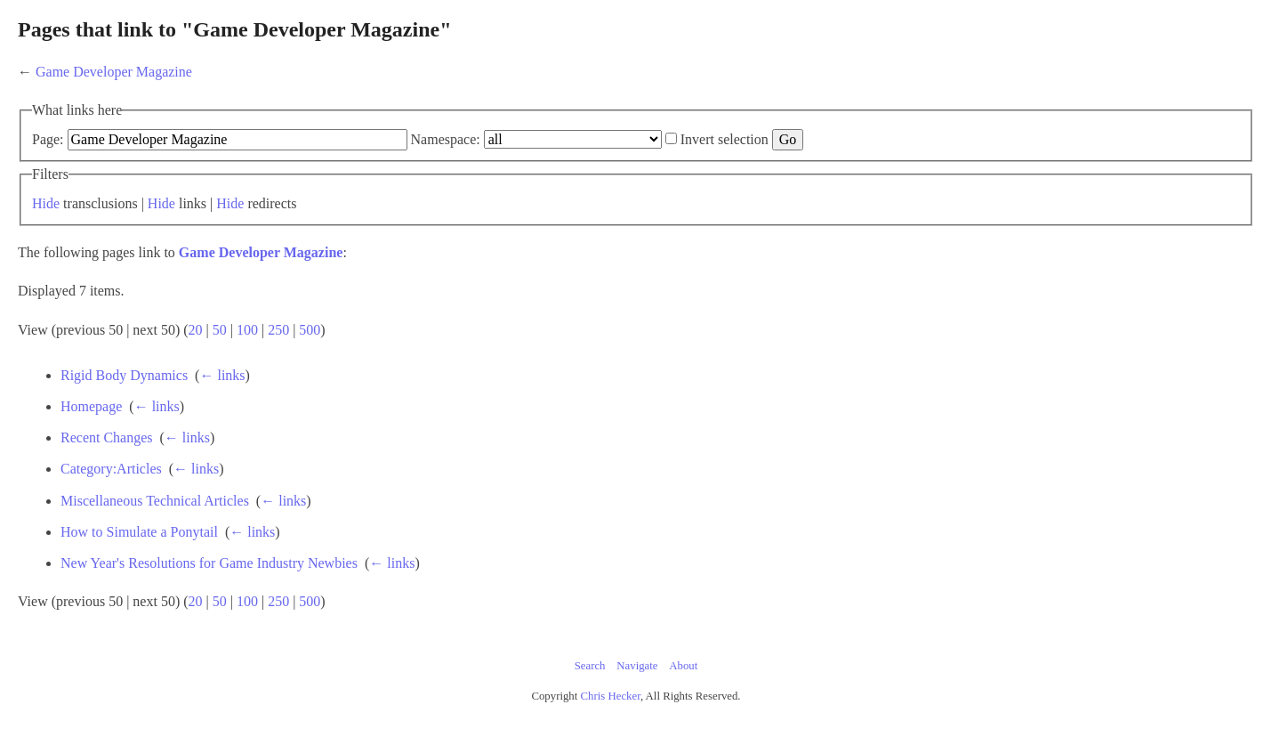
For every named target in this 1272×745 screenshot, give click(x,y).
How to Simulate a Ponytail (139, 531)
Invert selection (724, 139)
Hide (46, 203)
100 (247, 329)
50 (220, 329)
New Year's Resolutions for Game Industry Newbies (209, 563)
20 (196, 329)
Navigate (636, 666)
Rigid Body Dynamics (124, 375)
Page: (48, 139)
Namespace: (445, 139)
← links (222, 375)
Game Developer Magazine (114, 71)
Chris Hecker (610, 696)
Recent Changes (106, 437)
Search (590, 666)
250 (278, 329)
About (683, 666)
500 (309, 329)
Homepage (91, 406)
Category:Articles (111, 468)
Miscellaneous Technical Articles (154, 500)
